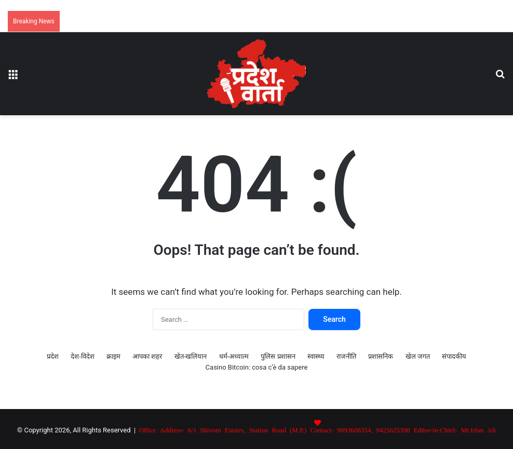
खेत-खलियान (190, 356)
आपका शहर (147, 356)
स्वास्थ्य (316, 356)
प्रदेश (53, 356)
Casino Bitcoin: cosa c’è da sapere (257, 367)
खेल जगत (418, 356)
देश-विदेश (83, 356)
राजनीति (346, 356)
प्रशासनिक (380, 356)
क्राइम (113, 356)
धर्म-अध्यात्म (234, 356)
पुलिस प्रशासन (278, 356)
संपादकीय (454, 356)
